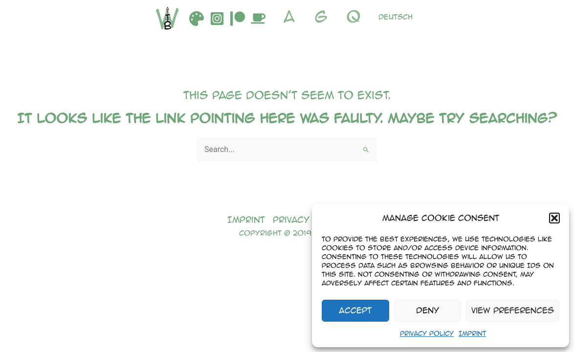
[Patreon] (237, 18)
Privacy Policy (427, 333)
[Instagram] (217, 18)
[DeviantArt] (196, 18)
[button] (554, 218)
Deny (427, 310)
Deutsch (395, 17)
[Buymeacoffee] (258, 18)
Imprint (472, 333)
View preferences (512, 310)
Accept (355, 310)
